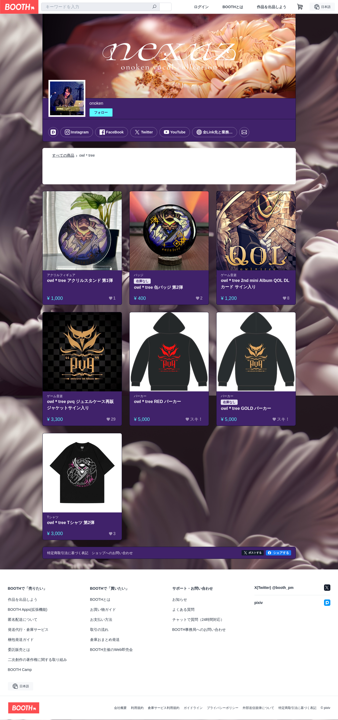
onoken (97, 103)
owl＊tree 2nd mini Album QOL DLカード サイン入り (255, 283)
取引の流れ (99, 630)
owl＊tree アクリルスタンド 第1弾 (80, 280)
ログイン (201, 7)
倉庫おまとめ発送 (105, 640)
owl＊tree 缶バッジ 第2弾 (158, 287)
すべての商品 (63, 155)
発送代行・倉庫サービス (28, 630)
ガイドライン (193, 708)
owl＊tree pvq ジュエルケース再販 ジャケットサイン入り (80, 404)
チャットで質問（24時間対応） (198, 620)
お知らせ (179, 600)
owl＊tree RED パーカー (157, 401)
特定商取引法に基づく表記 (297, 708)
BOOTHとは (232, 7)
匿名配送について (22, 620)
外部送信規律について (258, 708)
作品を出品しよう (271, 7)
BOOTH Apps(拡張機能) (27, 610)
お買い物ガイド (103, 610)
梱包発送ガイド (21, 640)
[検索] (154, 7)
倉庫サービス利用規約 (163, 708)
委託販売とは (19, 650)
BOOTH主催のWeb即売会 (111, 650)
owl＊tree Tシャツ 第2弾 (71, 522)
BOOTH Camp (20, 670)
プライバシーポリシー (222, 708)
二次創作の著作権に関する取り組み (37, 660)
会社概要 (120, 708)
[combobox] (100, 7)
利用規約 (137, 708)
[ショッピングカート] (300, 7)
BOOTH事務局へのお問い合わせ (199, 630)
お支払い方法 (101, 620)
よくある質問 (183, 610)
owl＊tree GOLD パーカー (246, 408)
